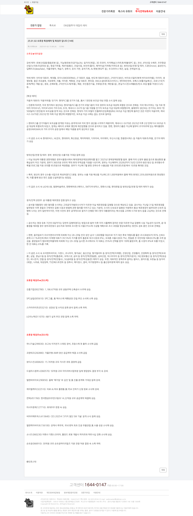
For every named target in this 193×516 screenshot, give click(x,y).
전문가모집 (85, 493)
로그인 (26, 2)
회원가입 (35, 2)
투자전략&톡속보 (144, 11)
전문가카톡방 (108, 11)
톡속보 (52, 25)
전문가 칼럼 (36, 25)
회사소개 (28, 493)
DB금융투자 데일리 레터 (75, 25)
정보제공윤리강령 (70, 493)
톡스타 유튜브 (125, 11)
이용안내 (160, 11)
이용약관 (39, 493)
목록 (163, 34)
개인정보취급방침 (53, 493)
